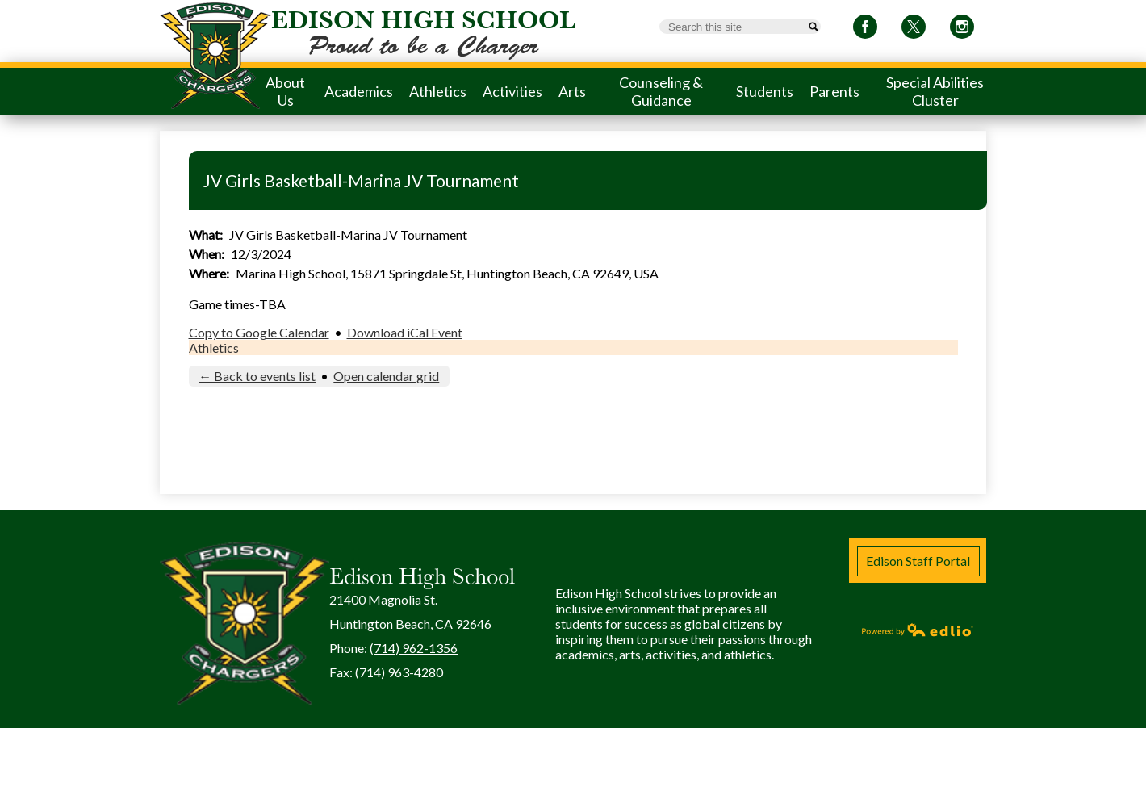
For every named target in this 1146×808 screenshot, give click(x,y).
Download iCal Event (404, 332)
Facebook (865, 29)
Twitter (913, 29)
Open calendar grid (386, 375)
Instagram (962, 29)
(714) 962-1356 (414, 647)
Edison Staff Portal (918, 560)
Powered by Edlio (917, 630)
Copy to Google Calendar (259, 332)
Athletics (214, 347)
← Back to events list (257, 375)
